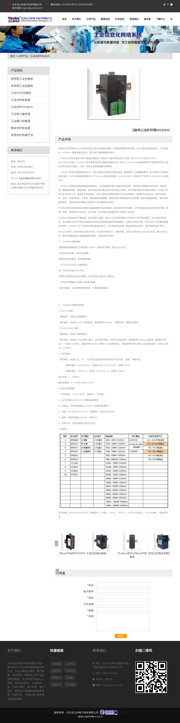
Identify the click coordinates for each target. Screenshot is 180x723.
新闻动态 (105, 19)
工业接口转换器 (20, 121)
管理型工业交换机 (22, 78)
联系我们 (134, 19)
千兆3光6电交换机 (104, 553)
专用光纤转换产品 (22, 135)
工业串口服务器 (20, 114)
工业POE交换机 (21, 93)
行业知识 (119, 19)
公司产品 (90, 19)
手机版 (122, 712)
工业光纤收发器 (20, 100)
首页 (64, 19)
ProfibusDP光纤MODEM (77, 553)
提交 (121, 636)
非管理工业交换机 (22, 85)
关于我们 (76, 19)
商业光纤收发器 (20, 128)
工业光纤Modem (40, 56)
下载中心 (160, 19)
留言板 (147, 19)
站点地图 (70, 684)
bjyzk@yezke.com (32, 8)
